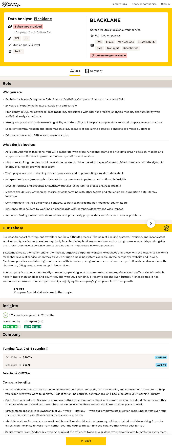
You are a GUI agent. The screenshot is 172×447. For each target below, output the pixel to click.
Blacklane (43, 19)
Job (75, 71)
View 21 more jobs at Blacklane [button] (52, 297)
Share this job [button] (17, 297)
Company (93, 71)
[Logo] (11, 4)
